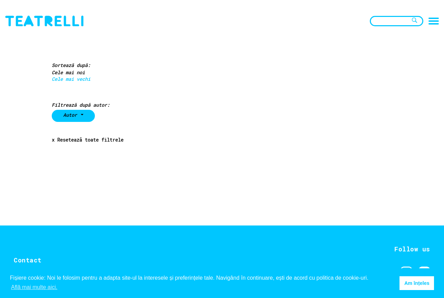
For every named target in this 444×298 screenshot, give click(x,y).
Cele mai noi (68, 72)
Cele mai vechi (71, 79)
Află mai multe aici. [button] (34, 287)
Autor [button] (71, 115)
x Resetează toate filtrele (88, 139)
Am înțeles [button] (417, 283)
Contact (28, 260)
